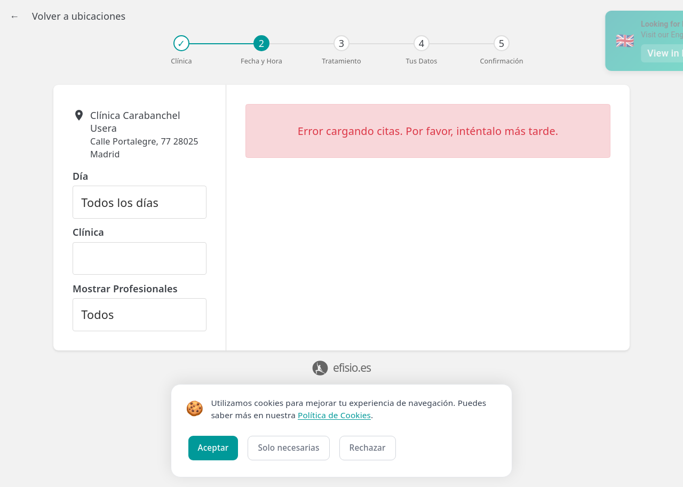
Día (80, 176)
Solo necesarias (288, 447)
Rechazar (368, 447)
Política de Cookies (334, 415)
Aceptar (213, 447)
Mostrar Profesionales (125, 288)
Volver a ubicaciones (78, 16)
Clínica (88, 232)
